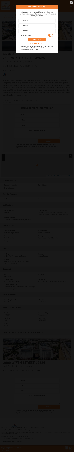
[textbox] (43, 20)
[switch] (37, 35)
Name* (25, 20)
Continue (37, 40)
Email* (25, 25)
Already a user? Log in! (37, 43)
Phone (25, 31)
